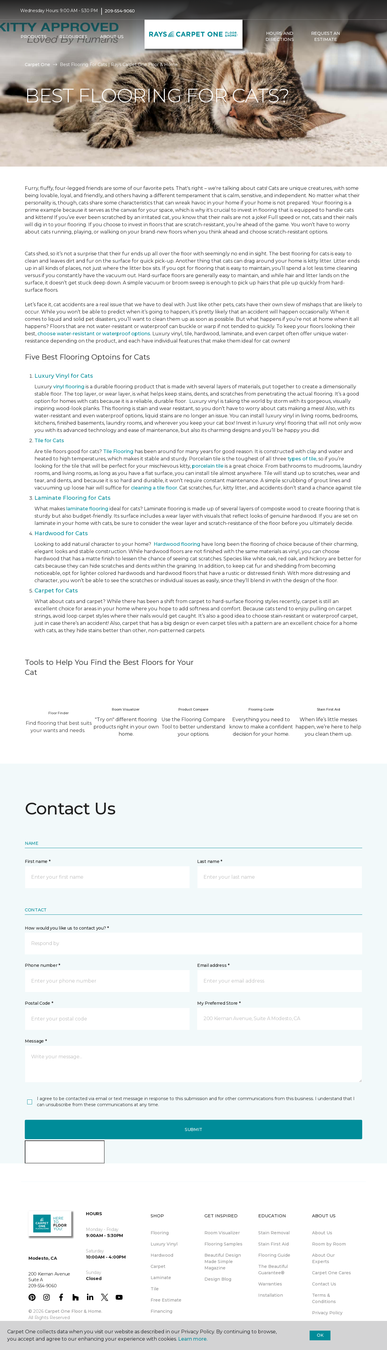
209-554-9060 (120, 11)
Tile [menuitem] (155, 1289)
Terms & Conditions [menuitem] (324, 1298)
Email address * (213, 965)
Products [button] (34, 36)
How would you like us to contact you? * (67, 928)
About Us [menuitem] (322, 1233)
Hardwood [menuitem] (162, 1255)
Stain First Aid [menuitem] (273, 1244)
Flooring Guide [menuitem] (274, 1255)
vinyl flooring (68, 387)
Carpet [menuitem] (158, 1266)
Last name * (209, 861)
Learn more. (192, 1339)
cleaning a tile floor (154, 488)
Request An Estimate (325, 36)
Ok (320, 1335)
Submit (193, 1129)
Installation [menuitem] (270, 1295)
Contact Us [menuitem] (324, 1284)
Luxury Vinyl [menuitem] (164, 1244)
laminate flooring (87, 509)
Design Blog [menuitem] (217, 1279)
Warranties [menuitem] (270, 1284)
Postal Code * (39, 1003)
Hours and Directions (279, 36)
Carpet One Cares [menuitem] (331, 1272)
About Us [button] (112, 36)
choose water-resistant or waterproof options (93, 334)
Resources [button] (73, 36)
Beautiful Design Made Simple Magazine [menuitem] (222, 1261)
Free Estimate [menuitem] (166, 1300)
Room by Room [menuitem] (329, 1244)
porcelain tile (207, 466)
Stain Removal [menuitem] (274, 1233)
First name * (37, 861)
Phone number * (42, 965)
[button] (353, 36)
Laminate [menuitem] (161, 1277)
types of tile (302, 459)
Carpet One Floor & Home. (73, 1311)
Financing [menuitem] (161, 1311)
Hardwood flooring (177, 544)
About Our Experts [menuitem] (323, 1258)
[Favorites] (360, 36)
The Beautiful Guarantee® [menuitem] (273, 1269)
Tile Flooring (118, 451)
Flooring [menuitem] (160, 1233)
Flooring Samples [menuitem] (223, 1244)
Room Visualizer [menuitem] (222, 1233)
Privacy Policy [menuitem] (327, 1312)
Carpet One (37, 64)
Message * (36, 1041)
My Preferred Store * (218, 1003)
